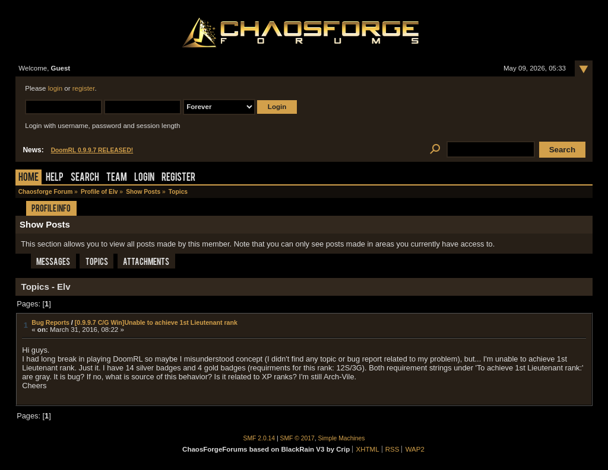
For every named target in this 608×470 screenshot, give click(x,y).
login (55, 88)
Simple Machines (341, 438)
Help (55, 178)
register (83, 88)
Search (85, 178)
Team (116, 178)
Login (144, 178)
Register (178, 178)
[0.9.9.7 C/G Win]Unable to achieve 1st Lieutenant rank (156, 322)
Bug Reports (50, 322)
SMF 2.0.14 (259, 438)
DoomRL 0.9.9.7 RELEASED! (92, 150)
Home (28, 178)
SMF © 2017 (297, 438)
